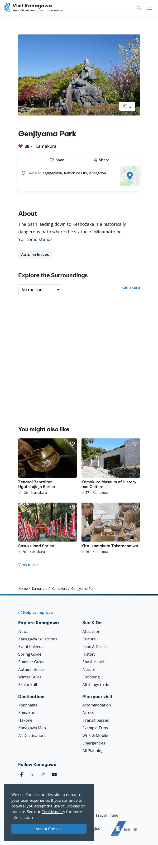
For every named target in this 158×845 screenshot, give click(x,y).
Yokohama (27, 705)
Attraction (91, 631)
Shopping (91, 677)
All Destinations (32, 735)
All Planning (93, 750)
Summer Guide (31, 661)
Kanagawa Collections (37, 639)
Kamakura (46, 146)
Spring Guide (29, 654)
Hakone (25, 720)
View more (28, 564)
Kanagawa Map (32, 727)
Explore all (27, 684)
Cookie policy (53, 811)
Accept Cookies (49, 828)
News (23, 631)
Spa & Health (93, 661)
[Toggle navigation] (149, 8)
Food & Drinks (95, 646)
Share (102, 160)
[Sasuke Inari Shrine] (47, 528)
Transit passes (95, 720)
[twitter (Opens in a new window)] (32, 774)
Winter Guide (30, 677)
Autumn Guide (31, 669)
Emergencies (93, 743)
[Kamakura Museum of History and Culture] (110, 466)
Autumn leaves (35, 254)
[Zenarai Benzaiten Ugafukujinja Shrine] (47, 466)
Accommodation (96, 705)
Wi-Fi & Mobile (95, 735)
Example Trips (95, 727)
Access (88, 712)
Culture (89, 639)
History (89, 654)
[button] (72, 443)
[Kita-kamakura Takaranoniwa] (110, 528)
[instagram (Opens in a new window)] (43, 774)
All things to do (95, 684)
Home (23, 588)
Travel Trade (106, 815)
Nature (88, 669)
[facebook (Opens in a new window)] (21, 774)
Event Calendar (31, 646)
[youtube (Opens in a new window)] (54, 774)
